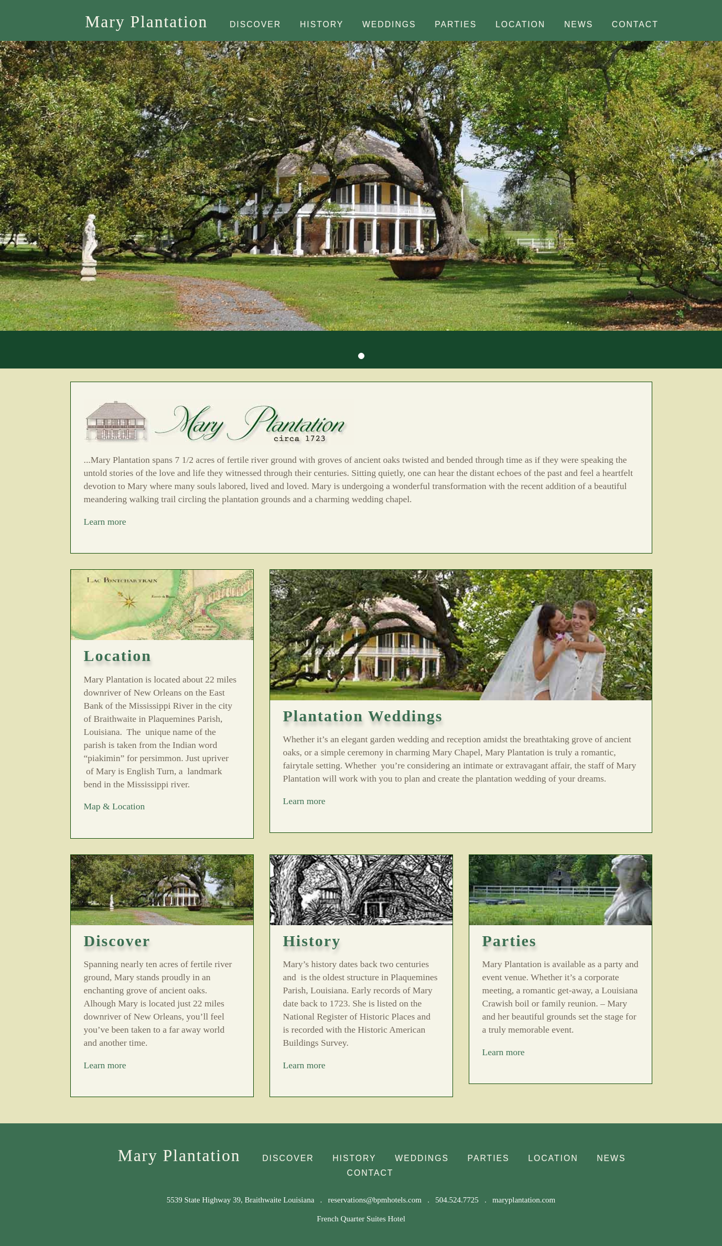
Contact (635, 24)
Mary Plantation (146, 22)
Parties (456, 24)
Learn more (149, 521)
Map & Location (114, 806)
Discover (255, 24)
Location (520, 24)
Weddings (389, 24)
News (578, 24)
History (321, 24)
